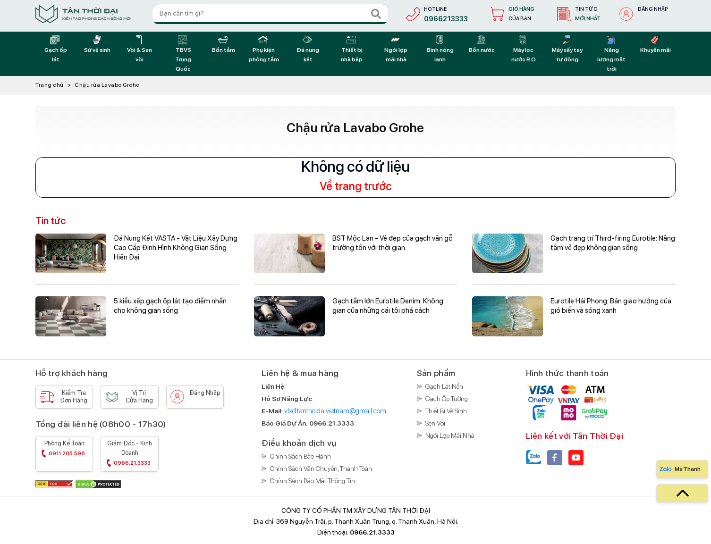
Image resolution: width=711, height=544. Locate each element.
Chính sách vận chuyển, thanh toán (321, 468)
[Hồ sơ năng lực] (287, 398)
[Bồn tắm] (223, 44)
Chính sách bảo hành (300, 456)
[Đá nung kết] (308, 49)
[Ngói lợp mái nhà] (396, 49)
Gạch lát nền (444, 386)
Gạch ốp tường (446, 398)
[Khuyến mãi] (655, 44)
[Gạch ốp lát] (55, 49)
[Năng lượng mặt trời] (612, 54)
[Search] (375, 14)
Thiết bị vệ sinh (446, 411)
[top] (682, 493)
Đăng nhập (204, 392)
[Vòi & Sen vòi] (139, 49)
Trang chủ (49, 85)
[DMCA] (98, 483)
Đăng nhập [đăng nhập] (652, 9)
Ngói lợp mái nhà (449, 435)
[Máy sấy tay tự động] (567, 49)
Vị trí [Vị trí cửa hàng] (139, 396)
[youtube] (576, 457)
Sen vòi (435, 423)
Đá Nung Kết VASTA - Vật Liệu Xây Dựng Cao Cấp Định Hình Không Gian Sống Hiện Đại (175, 247)
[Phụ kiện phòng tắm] (264, 49)
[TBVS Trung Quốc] (183, 54)
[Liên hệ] (273, 386)
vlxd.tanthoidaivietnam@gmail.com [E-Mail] (335, 411)
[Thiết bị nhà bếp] (352, 49)
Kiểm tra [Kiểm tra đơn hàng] (74, 396)
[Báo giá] (331, 423)
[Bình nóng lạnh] (440, 49)
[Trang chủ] (83, 14)
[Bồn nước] (481, 44)
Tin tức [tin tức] (588, 15)
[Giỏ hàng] (510, 14)
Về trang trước (356, 186)
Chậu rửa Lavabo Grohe (107, 85)
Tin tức (50, 220)
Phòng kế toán (64, 449)
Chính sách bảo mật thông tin (312, 481)
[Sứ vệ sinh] (97, 44)
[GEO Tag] (55, 483)
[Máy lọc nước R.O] (523, 49)
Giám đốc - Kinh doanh (129, 454)
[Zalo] (533, 457)
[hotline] (435, 14)
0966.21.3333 (372, 532)
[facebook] (554, 457)
